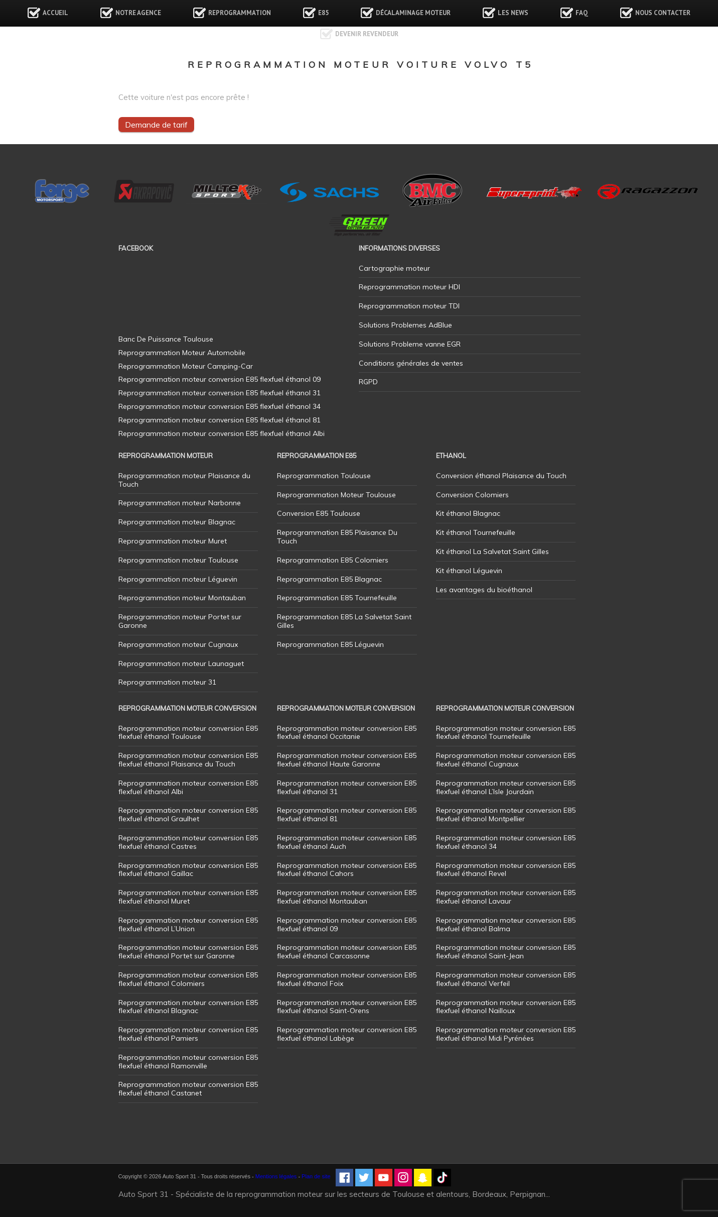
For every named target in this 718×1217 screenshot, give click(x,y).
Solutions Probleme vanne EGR (410, 344)
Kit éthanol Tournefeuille (475, 532)
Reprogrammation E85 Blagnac (329, 579)
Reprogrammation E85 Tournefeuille (337, 597)
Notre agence (138, 13)
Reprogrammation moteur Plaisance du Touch (184, 480)
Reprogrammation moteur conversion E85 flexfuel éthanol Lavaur (506, 897)
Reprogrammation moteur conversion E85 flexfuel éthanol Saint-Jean (506, 951)
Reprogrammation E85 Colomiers (332, 560)
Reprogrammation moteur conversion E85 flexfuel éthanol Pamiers (188, 1034)
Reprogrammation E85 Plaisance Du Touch (337, 536)
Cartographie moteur (394, 268)
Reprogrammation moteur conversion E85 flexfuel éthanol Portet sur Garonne (188, 951)
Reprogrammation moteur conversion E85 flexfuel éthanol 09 (346, 924)
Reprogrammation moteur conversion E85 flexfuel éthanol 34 (506, 842)
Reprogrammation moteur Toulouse (178, 560)
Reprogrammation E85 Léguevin (330, 644)
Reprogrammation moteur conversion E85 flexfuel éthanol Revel (506, 869)
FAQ (582, 13)
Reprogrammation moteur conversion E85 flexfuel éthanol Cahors (346, 869)
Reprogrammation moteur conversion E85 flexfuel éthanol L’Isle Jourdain (506, 787)
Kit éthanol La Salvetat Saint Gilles (492, 551)
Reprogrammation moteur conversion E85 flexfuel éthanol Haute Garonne (346, 759)
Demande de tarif (156, 125)
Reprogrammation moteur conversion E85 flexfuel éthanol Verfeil (506, 979)
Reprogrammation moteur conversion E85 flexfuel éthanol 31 (346, 787)
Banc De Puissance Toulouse (165, 339)
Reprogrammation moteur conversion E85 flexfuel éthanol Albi (188, 787)
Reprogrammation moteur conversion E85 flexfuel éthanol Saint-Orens (346, 1007)
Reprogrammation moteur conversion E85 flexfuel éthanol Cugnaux (506, 759)
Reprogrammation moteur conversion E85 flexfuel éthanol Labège (346, 1034)
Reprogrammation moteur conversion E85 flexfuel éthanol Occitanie (346, 732)
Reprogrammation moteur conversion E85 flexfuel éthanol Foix (346, 979)
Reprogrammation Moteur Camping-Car (185, 366)
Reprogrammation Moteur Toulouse (336, 494)
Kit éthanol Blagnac (468, 513)
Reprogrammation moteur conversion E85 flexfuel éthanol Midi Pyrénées (506, 1034)
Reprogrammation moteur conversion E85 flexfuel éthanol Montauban (346, 897)
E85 (323, 13)
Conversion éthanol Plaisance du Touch (501, 475)
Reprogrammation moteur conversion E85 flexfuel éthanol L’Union (188, 924)
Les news (513, 13)
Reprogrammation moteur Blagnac (176, 521)
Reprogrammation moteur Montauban (182, 597)
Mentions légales (276, 1176)
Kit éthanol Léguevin (469, 570)
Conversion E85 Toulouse (318, 513)
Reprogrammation (239, 13)
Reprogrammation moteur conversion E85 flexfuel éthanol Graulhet (188, 814)
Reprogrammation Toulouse (324, 475)
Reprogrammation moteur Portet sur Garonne (179, 621)
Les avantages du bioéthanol (484, 589)
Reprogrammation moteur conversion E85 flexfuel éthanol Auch (346, 842)
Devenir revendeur (366, 34)
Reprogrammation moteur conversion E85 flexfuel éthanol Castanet (188, 1088)
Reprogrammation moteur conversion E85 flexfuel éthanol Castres (188, 842)
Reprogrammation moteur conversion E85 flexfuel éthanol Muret (188, 897)
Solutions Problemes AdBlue (405, 324)
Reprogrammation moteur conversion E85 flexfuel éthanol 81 (346, 814)
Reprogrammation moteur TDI (409, 305)
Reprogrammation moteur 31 (167, 682)
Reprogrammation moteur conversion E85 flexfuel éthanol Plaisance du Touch (188, 759)
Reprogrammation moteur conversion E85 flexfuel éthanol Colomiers (188, 979)
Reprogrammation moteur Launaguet (181, 663)
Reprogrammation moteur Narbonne (179, 502)
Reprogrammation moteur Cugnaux (178, 644)
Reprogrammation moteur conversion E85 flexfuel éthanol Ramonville (188, 1061)
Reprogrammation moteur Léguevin (177, 579)
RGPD (368, 381)
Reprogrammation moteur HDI (409, 286)
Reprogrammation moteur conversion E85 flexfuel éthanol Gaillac (188, 869)
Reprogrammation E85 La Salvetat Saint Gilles (344, 621)
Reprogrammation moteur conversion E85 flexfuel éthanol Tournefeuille (506, 732)
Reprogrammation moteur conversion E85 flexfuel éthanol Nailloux (506, 1007)
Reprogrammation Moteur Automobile (181, 352)
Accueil (55, 13)
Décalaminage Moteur (413, 13)
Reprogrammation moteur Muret (172, 540)
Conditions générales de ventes (411, 363)
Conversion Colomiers (472, 494)
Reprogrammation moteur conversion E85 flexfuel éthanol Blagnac (188, 1007)
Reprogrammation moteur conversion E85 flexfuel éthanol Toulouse (188, 732)
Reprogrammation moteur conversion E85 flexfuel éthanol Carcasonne (346, 951)
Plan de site (316, 1176)
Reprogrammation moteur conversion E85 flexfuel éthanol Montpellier (506, 814)
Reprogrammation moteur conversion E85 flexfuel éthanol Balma (506, 924)
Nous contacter (662, 13)
